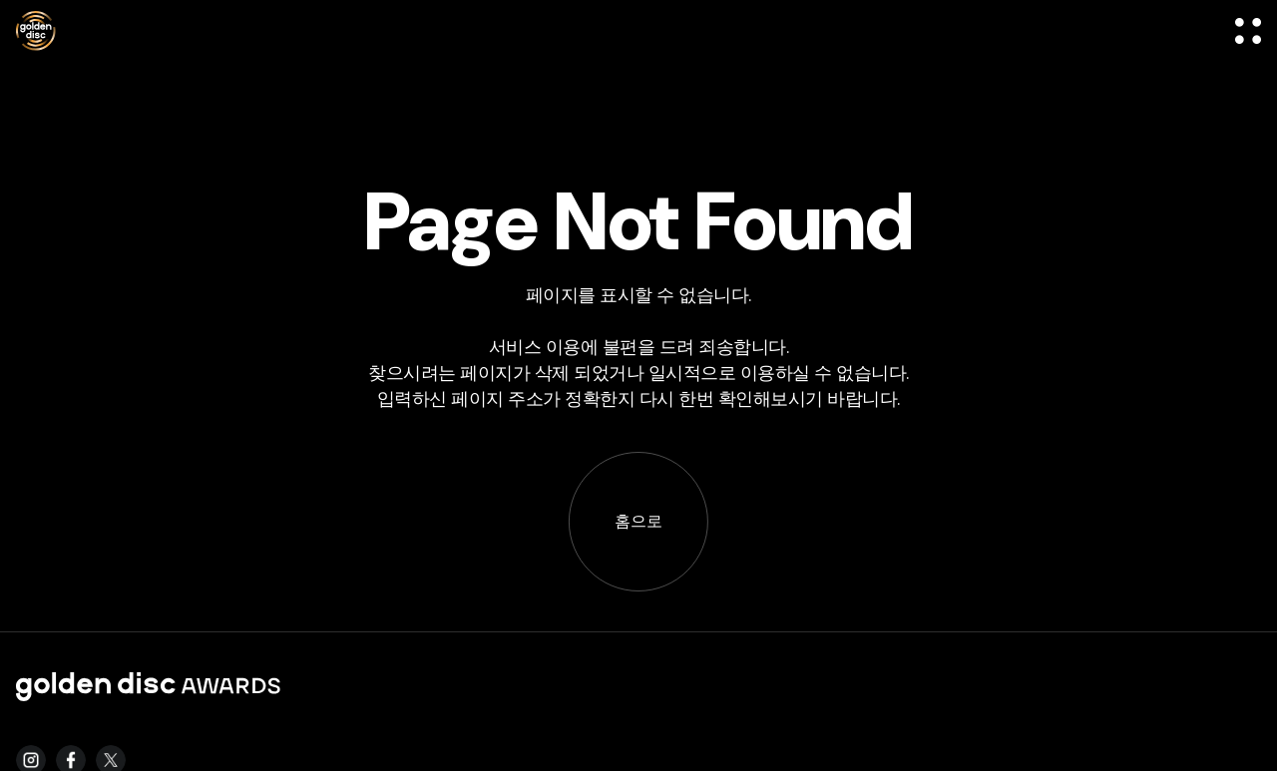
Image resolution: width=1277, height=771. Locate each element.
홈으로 (638, 521)
